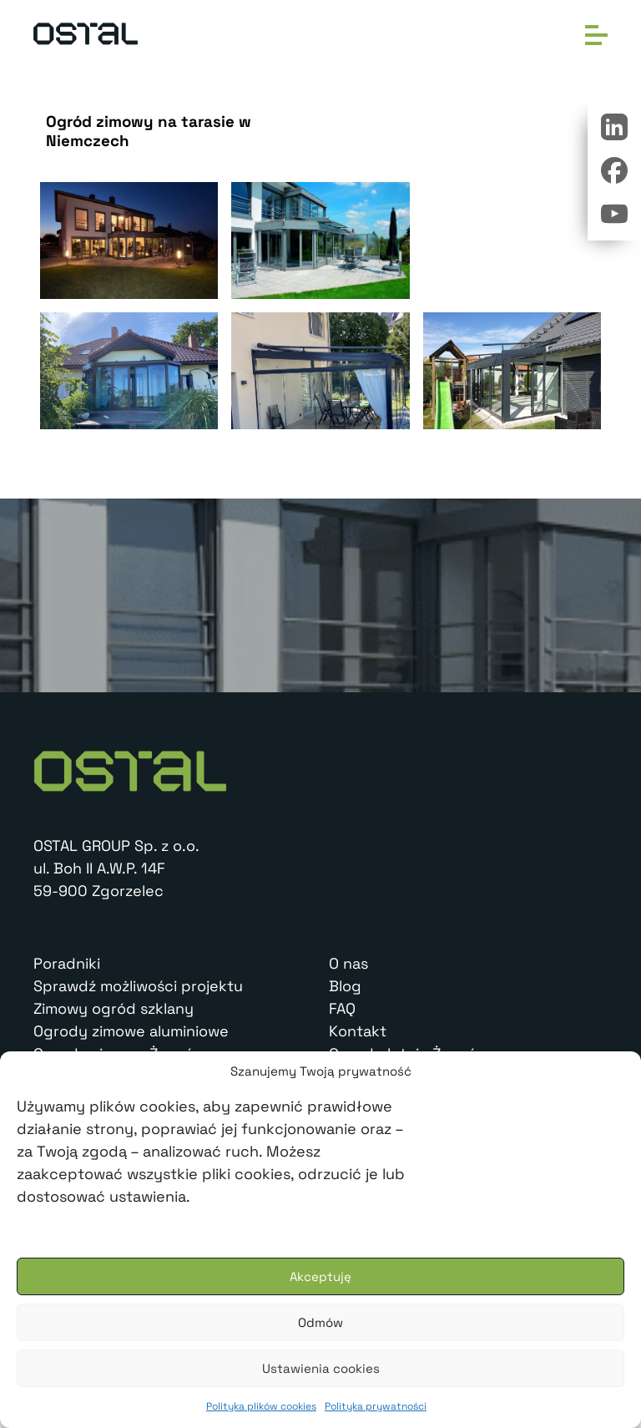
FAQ (342, 1008)
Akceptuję (320, 1276)
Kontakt (357, 1031)
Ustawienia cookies (321, 1368)
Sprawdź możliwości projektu (138, 985)
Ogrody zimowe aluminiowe (131, 1031)
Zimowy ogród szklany (113, 1008)
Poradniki (66, 963)
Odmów (320, 1322)
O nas (348, 963)
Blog (345, 985)
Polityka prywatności (375, 1406)
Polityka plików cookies (261, 1406)
